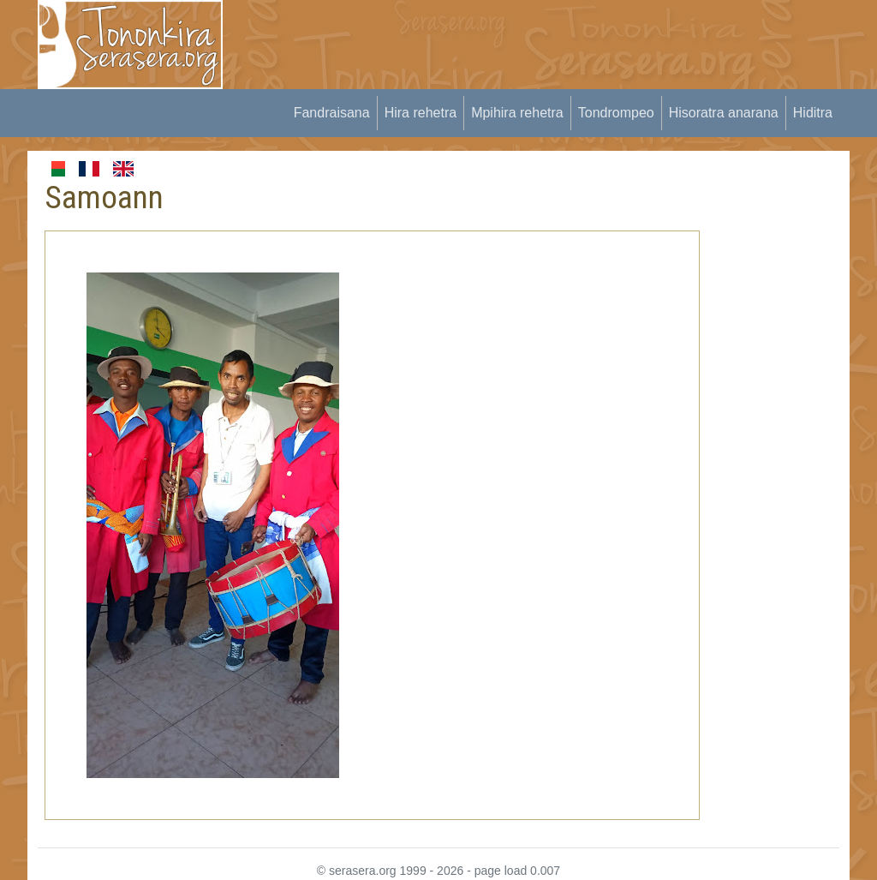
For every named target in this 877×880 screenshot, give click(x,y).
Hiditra (812, 112)
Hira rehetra (420, 112)
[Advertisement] (555, 38)
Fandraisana (332, 112)
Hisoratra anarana (724, 112)
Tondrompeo (616, 112)
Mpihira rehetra (517, 112)
